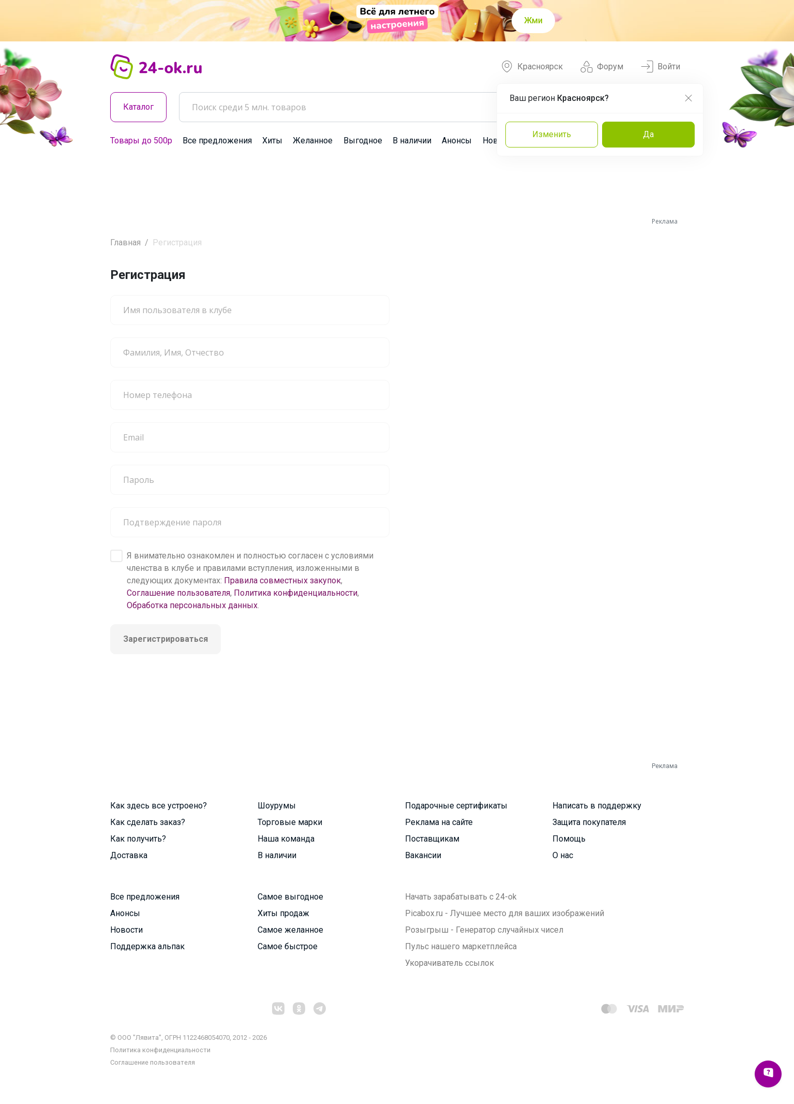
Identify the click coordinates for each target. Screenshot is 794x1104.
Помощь (569, 839)
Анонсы (457, 140)
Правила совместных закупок (282, 580)
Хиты (272, 140)
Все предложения (217, 140)
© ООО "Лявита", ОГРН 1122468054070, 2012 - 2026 (188, 1037)
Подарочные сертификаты (456, 806)
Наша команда (286, 839)
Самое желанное (290, 930)
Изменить (551, 134)
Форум (601, 67)
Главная (125, 242)
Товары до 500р (141, 140)
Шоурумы (277, 806)
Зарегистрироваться (165, 639)
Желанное (313, 140)
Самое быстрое (288, 946)
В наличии (412, 140)
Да (648, 134)
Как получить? (138, 839)
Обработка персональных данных (192, 605)
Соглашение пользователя (178, 593)
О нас (562, 855)
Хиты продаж (283, 913)
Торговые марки (290, 822)
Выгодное (362, 140)
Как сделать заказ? (147, 822)
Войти (660, 67)
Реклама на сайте (439, 822)
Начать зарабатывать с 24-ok (461, 897)
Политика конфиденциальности (295, 593)
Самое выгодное (290, 897)
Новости (126, 930)
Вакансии (423, 855)
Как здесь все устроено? (158, 806)
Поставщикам (432, 839)
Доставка (128, 855)
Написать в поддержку (596, 806)
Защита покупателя (589, 822)
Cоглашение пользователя (152, 1062)
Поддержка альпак (147, 946)
